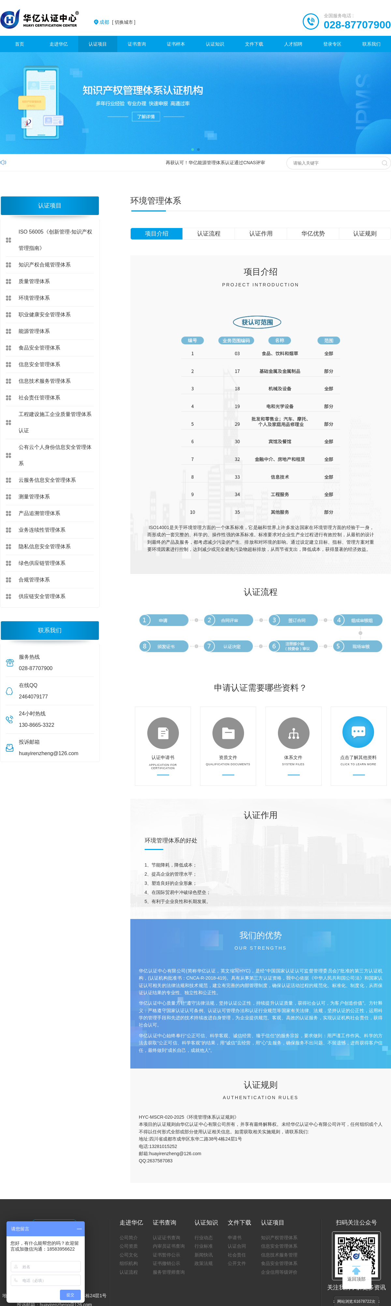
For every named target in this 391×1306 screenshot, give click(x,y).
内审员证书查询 (169, 1246)
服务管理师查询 (169, 1272)
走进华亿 (59, 44)
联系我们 (371, 44)
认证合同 (237, 1246)
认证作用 (261, 233)
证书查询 (137, 44)
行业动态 (204, 1237)
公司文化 (129, 1254)
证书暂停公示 (166, 1254)
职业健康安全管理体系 (45, 314)
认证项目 (98, 44)
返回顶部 (356, 1274)
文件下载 (254, 44)
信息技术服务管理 (279, 1254)
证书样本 (176, 44)
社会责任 (237, 1254)
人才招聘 (293, 44)
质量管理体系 (34, 281)
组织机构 (129, 1263)
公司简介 (129, 1237)
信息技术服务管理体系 (45, 381)
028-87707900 (357, 25)
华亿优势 (313, 233)
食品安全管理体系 (39, 348)
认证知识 (215, 44)
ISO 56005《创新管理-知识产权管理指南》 (55, 240)
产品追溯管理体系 (39, 513)
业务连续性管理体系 (42, 530)
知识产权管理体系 (279, 1237)
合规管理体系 (34, 579)
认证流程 (209, 233)
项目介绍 (156, 233)
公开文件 (237, 1263)
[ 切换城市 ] (117, 22)
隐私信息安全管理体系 (45, 546)
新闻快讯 (204, 1254)
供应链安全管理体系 (42, 596)
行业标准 (204, 1246)
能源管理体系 (34, 331)
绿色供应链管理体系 (42, 563)
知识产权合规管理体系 (45, 264)
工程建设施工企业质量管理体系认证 (55, 422)
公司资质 (129, 1246)
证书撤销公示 (166, 1263)
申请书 (234, 1237)
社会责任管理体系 (39, 397)
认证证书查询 (166, 1237)
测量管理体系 (34, 496)
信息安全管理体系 (39, 364)
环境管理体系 (34, 298)
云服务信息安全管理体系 (47, 480)
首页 (19, 44)
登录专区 (332, 44)
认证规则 (365, 233)
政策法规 (204, 1263)
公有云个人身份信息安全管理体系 (55, 455)
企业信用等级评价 (279, 1272)
